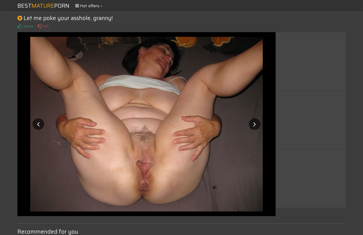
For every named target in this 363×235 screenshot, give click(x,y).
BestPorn (43, 5)
